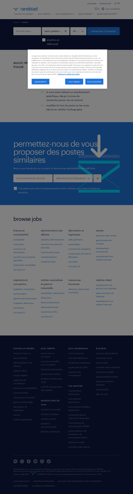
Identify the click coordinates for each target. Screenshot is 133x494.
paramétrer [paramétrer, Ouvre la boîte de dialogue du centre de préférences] (40, 81)
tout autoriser (94, 81)
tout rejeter (74, 81)
